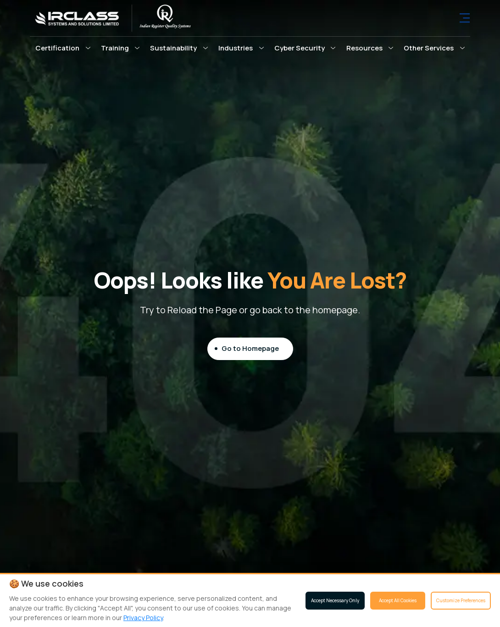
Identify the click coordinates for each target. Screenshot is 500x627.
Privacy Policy (143, 617)
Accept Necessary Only (335, 600)
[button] (62, 47)
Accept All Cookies (398, 600)
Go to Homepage (250, 348)
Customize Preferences (460, 600)
